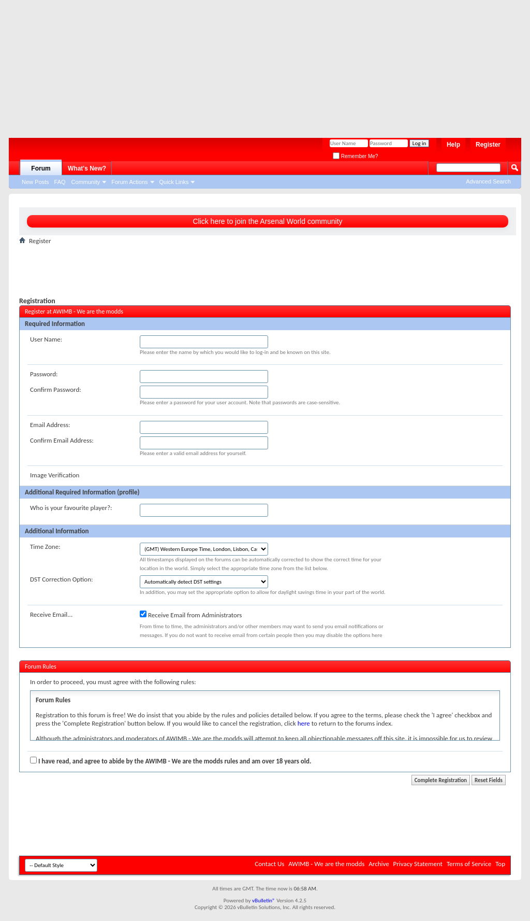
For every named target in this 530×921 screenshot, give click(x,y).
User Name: (46, 339)
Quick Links (174, 182)
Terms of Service (469, 864)
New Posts (35, 182)
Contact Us (269, 864)
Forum (40, 168)
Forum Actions (129, 182)
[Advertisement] (260, 65)
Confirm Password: (55, 389)
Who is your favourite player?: (71, 508)
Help (453, 144)
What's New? (87, 168)
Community (85, 182)
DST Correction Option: (61, 579)
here (304, 723)
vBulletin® (263, 900)
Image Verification (54, 475)
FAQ (60, 182)
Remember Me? (355, 156)
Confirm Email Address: (62, 440)
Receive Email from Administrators (191, 615)
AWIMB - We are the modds (326, 864)
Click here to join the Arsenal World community (267, 221)
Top (500, 864)
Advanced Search (488, 181)
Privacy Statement (418, 864)
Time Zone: (45, 546)
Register (488, 144)
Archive (379, 864)
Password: (43, 374)
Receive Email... (51, 614)
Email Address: (50, 425)
